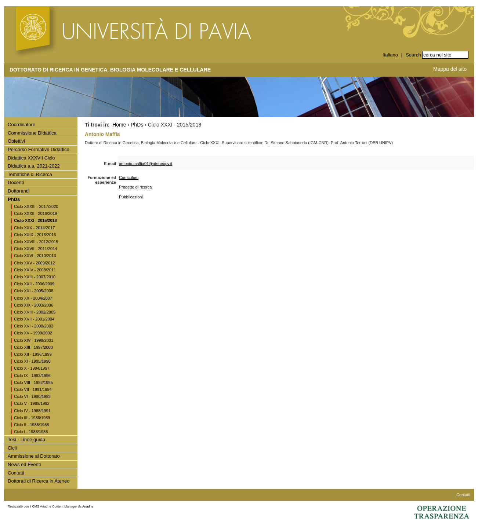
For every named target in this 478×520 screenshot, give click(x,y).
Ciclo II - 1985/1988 (31, 424)
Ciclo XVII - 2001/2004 (34, 319)
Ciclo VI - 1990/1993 (32, 396)
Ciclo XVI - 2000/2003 (33, 326)
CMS (36, 506)
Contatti (16, 473)
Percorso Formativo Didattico (38, 149)
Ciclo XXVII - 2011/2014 (35, 248)
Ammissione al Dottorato (34, 456)
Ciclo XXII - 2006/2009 (34, 284)
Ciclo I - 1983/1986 (31, 431)
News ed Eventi (24, 464)
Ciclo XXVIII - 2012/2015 (36, 241)
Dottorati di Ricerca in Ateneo (38, 481)
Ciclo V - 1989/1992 (32, 403)
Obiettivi (16, 141)
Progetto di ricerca (135, 187)
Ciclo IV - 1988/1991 (32, 411)
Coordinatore (21, 124)
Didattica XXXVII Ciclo (31, 158)
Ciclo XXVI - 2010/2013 (35, 255)
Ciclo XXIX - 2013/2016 (35, 234)
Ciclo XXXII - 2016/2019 (35, 213)
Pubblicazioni (131, 197)
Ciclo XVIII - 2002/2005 (34, 312)
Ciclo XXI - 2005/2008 (33, 291)
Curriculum (128, 177)
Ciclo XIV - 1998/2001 (33, 340)
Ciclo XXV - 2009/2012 (34, 263)
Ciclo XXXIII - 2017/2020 (36, 206)
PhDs (14, 199)
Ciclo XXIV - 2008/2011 (35, 270)
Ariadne (87, 506)
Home (119, 125)
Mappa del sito (450, 69)
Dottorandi (19, 191)
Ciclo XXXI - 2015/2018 (35, 220)
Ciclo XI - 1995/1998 (32, 361)
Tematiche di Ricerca (30, 174)
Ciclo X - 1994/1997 (32, 368)
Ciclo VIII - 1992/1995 (33, 382)
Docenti (16, 182)
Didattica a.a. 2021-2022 (34, 166)
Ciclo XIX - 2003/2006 (33, 305)
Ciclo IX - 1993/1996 (32, 375)
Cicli (12, 448)
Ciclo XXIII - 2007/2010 (34, 277)
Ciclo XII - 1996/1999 (33, 354)
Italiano (390, 55)
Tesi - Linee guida (26, 439)
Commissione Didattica (32, 133)
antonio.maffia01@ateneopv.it (145, 163)
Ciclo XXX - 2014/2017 (34, 228)
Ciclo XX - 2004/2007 (33, 298)
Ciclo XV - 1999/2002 (33, 333)
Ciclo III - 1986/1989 (32, 417)
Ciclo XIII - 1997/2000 (33, 347)
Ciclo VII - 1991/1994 (33, 389)
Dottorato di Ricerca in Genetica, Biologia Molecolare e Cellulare (110, 70)
